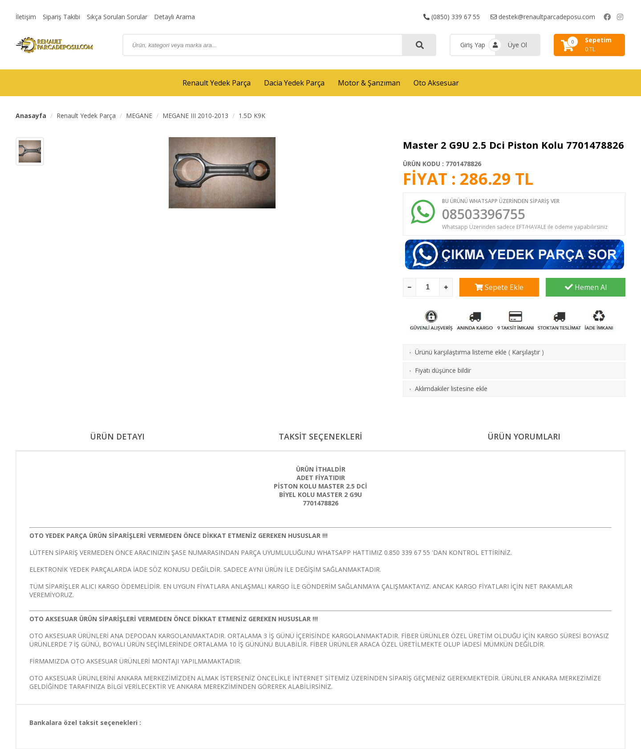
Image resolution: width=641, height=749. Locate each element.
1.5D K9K (252, 115)
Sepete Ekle (499, 287)
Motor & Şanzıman (369, 83)
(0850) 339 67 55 (451, 16)
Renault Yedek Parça (217, 83)
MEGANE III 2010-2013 (195, 115)
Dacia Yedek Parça (294, 83)
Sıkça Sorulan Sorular (117, 16)
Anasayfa (31, 115)
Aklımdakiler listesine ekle (451, 388)
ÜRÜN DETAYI (117, 436)
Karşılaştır (526, 352)
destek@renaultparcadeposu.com (543, 16)
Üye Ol (517, 45)
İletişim (26, 16)
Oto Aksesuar (436, 83)
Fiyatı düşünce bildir (443, 370)
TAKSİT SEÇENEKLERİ (320, 436)
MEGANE (139, 115)
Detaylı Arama (174, 16)
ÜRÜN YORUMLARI (523, 436)
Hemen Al (586, 287)
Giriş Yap (472, 45)
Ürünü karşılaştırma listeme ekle (461, 352)
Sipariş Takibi (61, 16)
